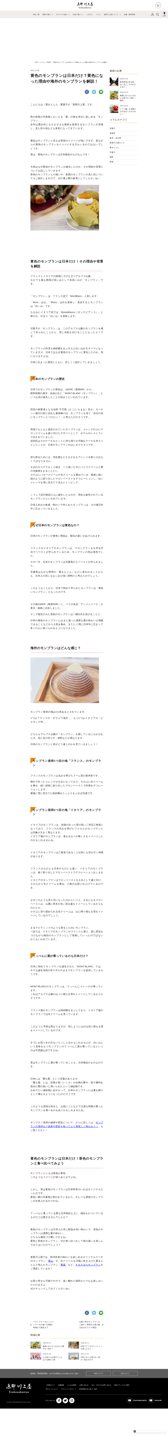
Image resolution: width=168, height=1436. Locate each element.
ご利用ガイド (50, 1412)
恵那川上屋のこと (117, 143)
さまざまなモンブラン (88, 1283)
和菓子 (112, 128)
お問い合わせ (83, 1412)
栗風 (63, 1283)
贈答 (111, 157)
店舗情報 (61, 1412)
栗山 (50, 1279)
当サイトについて (52, 1416)
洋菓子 (112, 152)
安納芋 (112, 133)
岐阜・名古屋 (115, 138)
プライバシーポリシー (68, 1416)
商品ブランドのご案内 (121, 1412)
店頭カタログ (125, 1401)
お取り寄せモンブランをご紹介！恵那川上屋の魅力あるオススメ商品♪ (89, 1352)
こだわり (89, 14)
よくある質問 (71, 1412)
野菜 (111, 162)
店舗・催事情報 (129, 14)
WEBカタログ (98, 1401)
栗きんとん (114, 148)
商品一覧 (36, 14)
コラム (98, 14)
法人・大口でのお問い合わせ (101, 1412)
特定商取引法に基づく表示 (88, 1416)
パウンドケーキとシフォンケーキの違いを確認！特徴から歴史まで (43, 1352)
